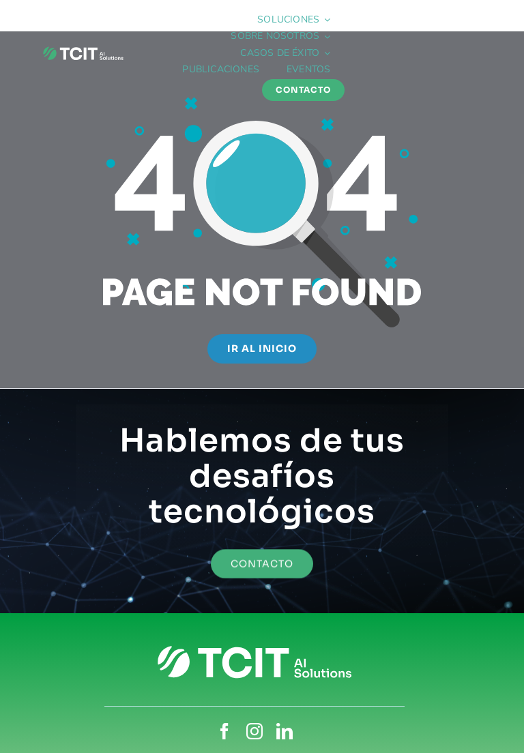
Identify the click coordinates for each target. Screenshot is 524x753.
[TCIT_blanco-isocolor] (83, 49)
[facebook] (224, 731)
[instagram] (254, 731)
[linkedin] (284, 731)
